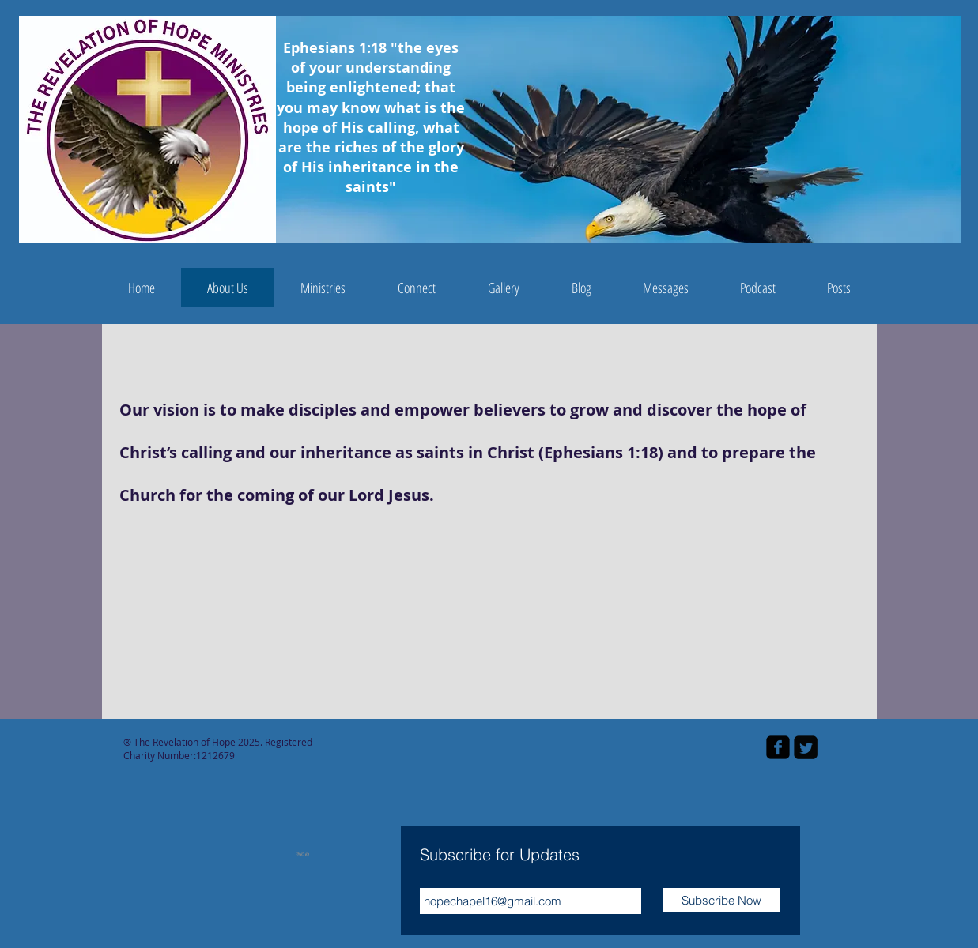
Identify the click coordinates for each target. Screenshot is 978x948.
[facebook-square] (778, 747)
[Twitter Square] (806, 747)
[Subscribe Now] (721, 900)
